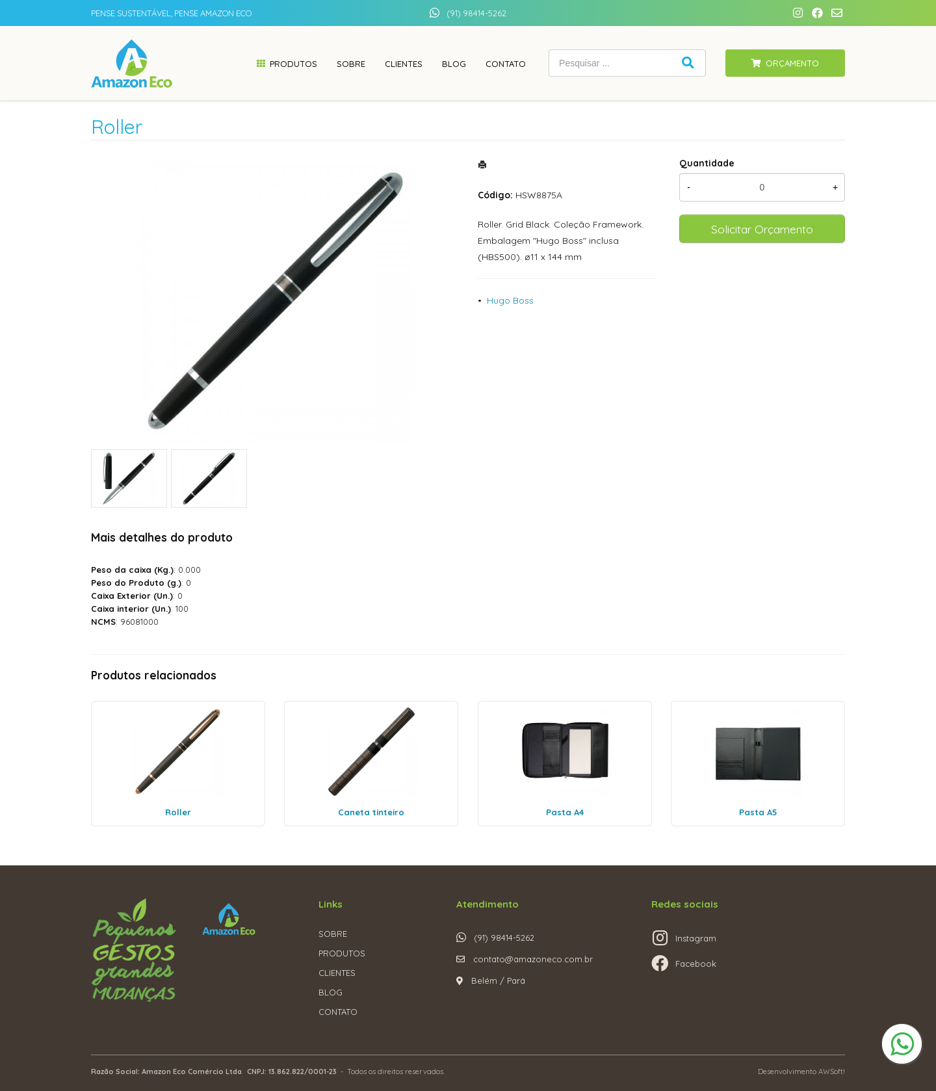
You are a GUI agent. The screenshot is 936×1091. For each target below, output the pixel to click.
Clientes (403, 64)
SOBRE (332, 933)
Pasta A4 (565, 812)
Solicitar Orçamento (762, 229)
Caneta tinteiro (371, 812)
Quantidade (706, 163)
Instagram (695, 938)
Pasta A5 (758, 812)
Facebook (695, 963)
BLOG (330, 992)
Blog (454, 64)
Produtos (293, 64)
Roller (178, 812)
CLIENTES (337, 972)
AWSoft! (831, 1071)
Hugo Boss (510, 300)
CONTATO (338, 1011)
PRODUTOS (341, 953)
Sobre (351, 64)
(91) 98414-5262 (476, 13)
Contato (506, 64)
